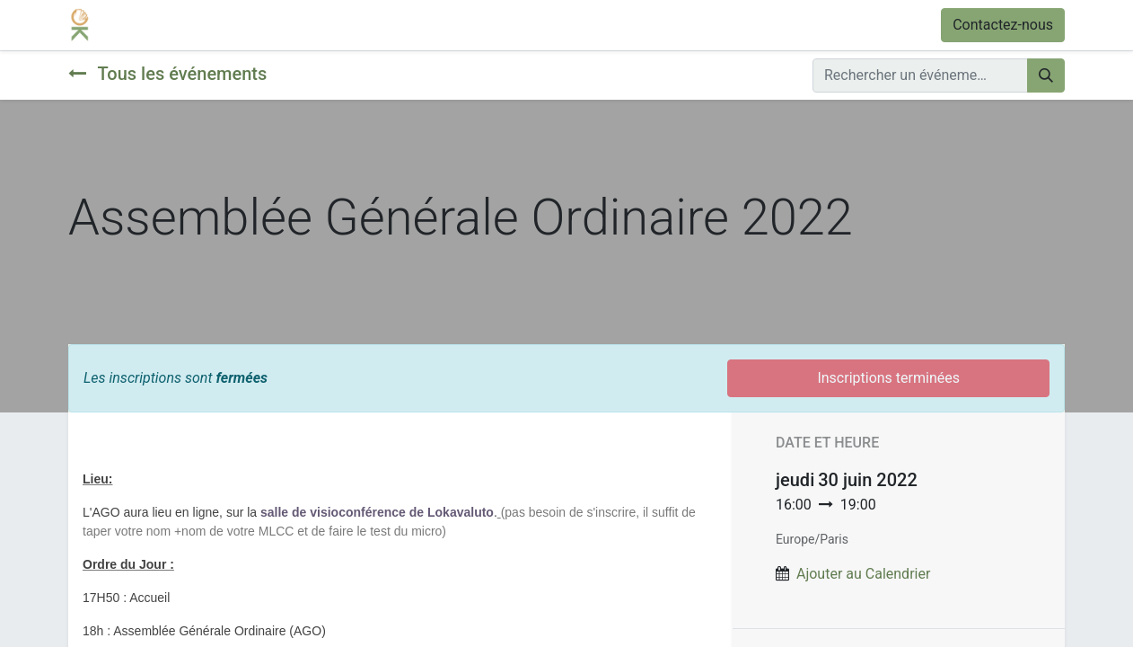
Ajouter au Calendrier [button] (863, 573)
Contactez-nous (1003, 24)
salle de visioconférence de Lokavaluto (377, 512)
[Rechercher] (1046, 75)
